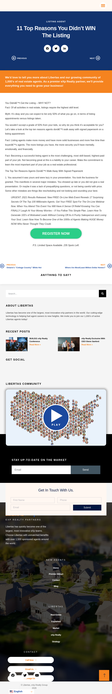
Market (56, 630)
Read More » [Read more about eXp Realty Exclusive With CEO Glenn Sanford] (87, 345)
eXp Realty (56, 637)
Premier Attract (56, 575)
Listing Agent (56, 21)
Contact (56, 581)
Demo (56, 568)
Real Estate (56, 617)
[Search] (102, 293)
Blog (56, 588)
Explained (56, 623)
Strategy (56, 643)
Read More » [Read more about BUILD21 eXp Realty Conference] (35, 345)
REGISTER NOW (56, 233)
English (16, 691)
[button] (103, 5)
